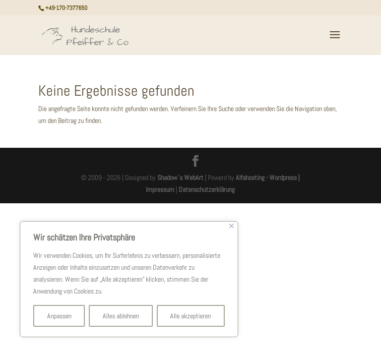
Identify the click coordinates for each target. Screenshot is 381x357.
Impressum (160, 189)
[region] (129, 279)
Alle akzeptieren (190, 315)
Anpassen (59, 315)
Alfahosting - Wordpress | (268, 177)
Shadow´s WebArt (180, 177)
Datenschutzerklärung (207, 189)
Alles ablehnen (121, 315)
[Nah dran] (231, 226)
